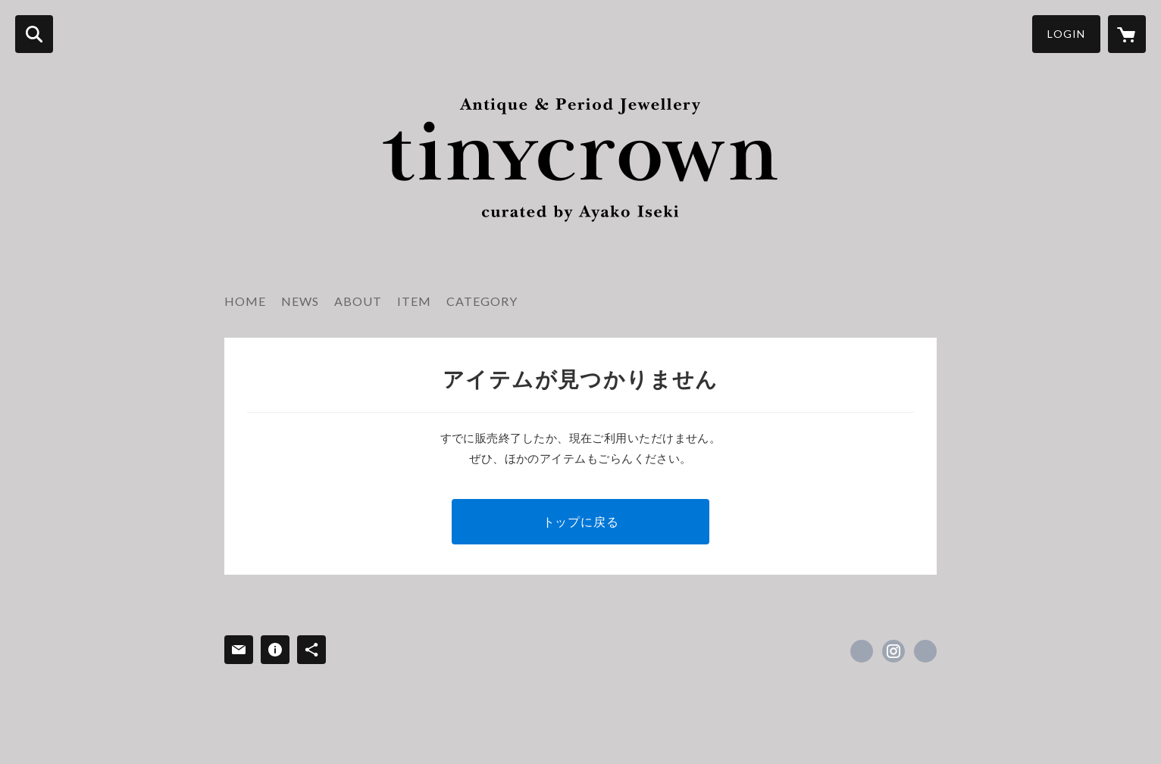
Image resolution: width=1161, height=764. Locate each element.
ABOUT (358, 301)
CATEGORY (482, 301)
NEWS (300, 301)
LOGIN (1066, 33)
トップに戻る (581, 521)
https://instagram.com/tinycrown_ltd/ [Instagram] (893, 651)
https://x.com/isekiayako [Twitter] (861, 651)
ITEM (414, 301)
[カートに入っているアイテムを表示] (1127, 34)
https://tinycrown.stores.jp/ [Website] (925, 651)
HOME (245, 301)
